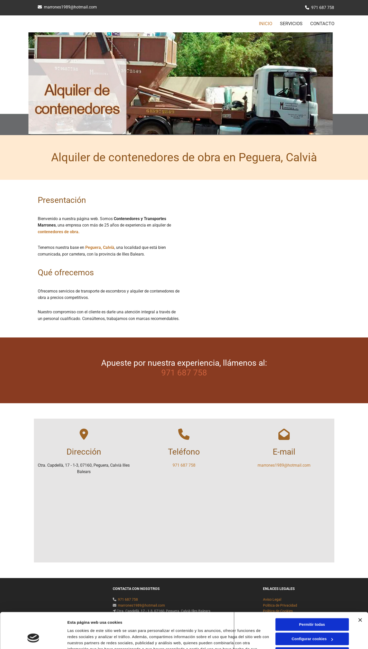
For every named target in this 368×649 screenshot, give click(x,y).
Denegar (312, 623)
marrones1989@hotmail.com (70, 7)
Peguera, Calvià (99, 247)
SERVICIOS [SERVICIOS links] (291, 23)
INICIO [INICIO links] (265, 23)
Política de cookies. (105, 625)
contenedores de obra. (59, 231)
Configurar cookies (312, 608)
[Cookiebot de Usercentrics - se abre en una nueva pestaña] (33, 639)
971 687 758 (322, 7)
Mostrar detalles (82, 639)
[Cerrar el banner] (360, 589)
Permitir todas (312, 594)
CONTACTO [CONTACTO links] (322, 23)
